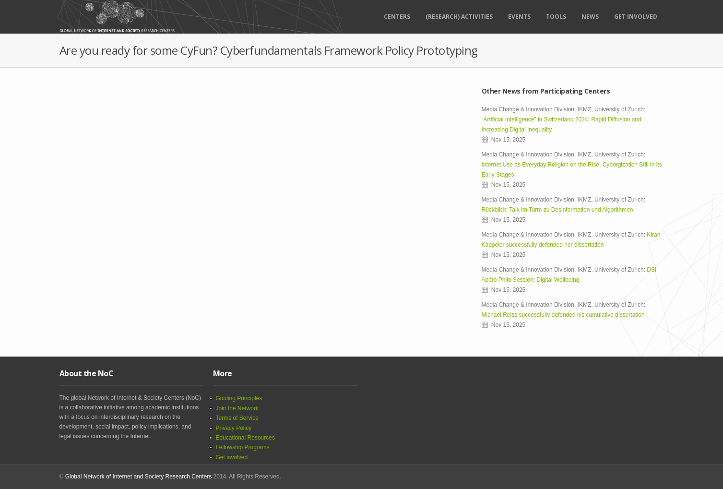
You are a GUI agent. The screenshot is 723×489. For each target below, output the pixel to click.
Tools (556, 16)
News (590, 16)
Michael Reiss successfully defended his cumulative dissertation (565, 314)
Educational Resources (245, 437)
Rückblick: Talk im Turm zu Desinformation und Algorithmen (557, 209)
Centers (397, 16)
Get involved (232, 457)
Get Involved (635, 16)
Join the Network (237, 408)
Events (519, 16)
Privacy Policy (234, 428)
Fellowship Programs (243, 447)
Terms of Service (237, 418)
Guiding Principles (239, 398)
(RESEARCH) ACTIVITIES (459, 16)
